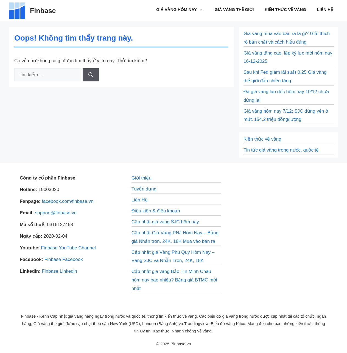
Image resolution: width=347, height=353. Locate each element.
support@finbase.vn (56, 212)
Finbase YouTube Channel (68, 247)
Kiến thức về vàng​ (285, 9)
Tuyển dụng (143, 189)
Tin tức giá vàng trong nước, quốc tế (281, 150)
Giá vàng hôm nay (182, 9)
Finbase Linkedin (59, 271)
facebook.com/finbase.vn (67, 201)
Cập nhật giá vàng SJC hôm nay (165, 221)
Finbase (43, 11)
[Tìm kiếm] (91, 74)
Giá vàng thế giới (234, 9)
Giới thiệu (141, 178)
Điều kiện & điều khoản (155, 210)
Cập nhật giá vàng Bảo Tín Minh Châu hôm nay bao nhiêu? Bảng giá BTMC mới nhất (174, 280)
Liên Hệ (325, 9)
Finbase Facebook (63, 259)
